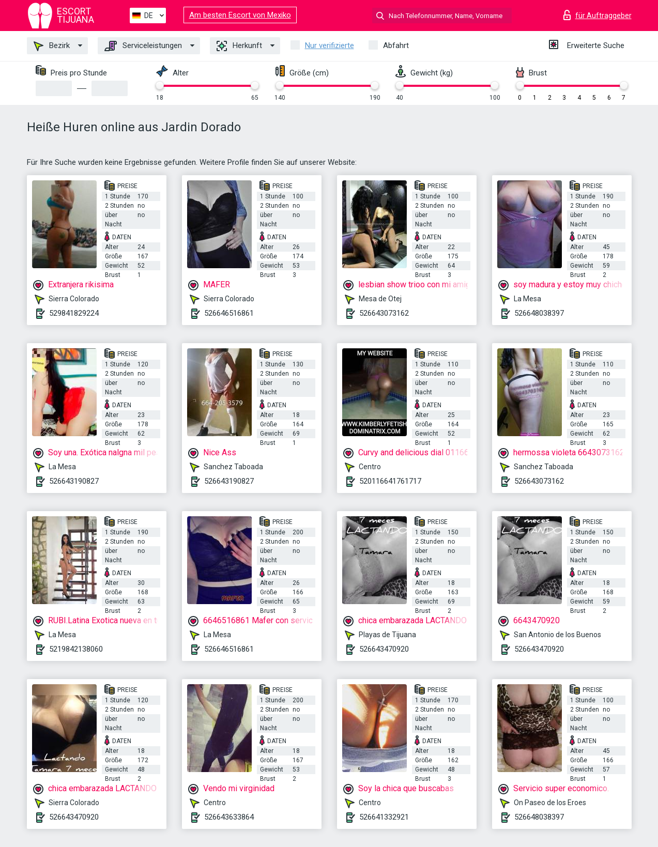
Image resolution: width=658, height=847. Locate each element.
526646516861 (229, 313)
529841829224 (74, 313)
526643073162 (384, 313)
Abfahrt (396, 45)
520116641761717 (390, 481)
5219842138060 (76, 649)
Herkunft (239, 46)
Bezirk (52, 46)
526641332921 (384, 817)
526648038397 (539, 313)
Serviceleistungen (143, 46)
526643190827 (74, 481)
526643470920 (384, 649)
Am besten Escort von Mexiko (240, 15)
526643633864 (229, 817)
